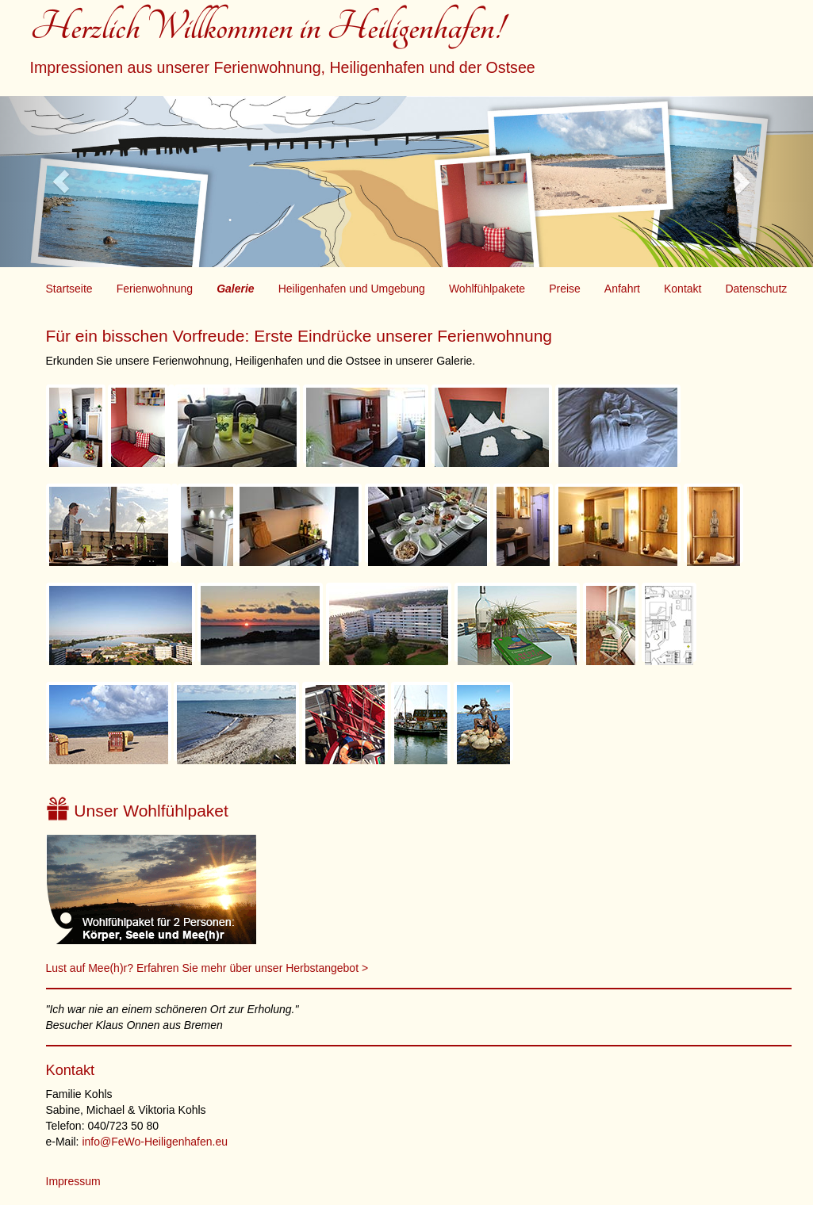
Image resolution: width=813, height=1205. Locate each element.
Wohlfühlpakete (487, 288)
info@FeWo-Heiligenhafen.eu (155, 1141)
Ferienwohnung (155, 288)
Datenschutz (756, 288)
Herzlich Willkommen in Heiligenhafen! (282, 46)
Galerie (235, 288)
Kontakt (682, 288)
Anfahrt (622, 288)
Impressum (73, 1181)
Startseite (69, 288)
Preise (565, 288)
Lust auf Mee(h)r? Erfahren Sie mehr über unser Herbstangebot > (207, 968)
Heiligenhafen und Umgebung (351, 288)
